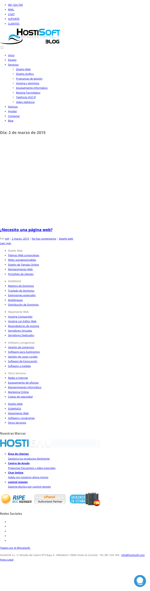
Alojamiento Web (18, 413)
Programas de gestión (29, 78)
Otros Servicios (17, 422)
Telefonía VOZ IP (26, 97)
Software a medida (19, 366)
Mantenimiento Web (20, 269)
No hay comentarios (44, 238)
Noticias (13, 106)
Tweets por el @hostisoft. (15, 548)
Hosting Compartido (20, 316)
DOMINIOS (14, 408)
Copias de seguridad (20, 396)
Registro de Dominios (21, 286)
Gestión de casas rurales (23, 356)
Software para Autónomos (24, 352)
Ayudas (12, 111)
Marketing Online (18, 392)
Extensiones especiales (22, 295)
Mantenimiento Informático (24, 387)
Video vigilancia (25, 102)
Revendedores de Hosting (23, 326)
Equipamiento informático (32, 88)
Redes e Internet (18, 378)
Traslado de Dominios (21, 290)
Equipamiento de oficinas (23, 382)
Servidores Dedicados (21, 335)
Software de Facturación (22, 361)
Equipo (12, 60)
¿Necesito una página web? (26, 229)
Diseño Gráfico (25, 74)
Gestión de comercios (21, 347)
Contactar (14, 116)
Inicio (11, 55)
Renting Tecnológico (28, 92)
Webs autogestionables (22, 260)
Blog (10, 120)
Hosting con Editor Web (22, 321)
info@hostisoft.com (133, 555)
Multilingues (15, 300)
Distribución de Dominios (23, 304)
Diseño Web (23, 69)
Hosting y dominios (27, 83)
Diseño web (66, 238)
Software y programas (21, 418)
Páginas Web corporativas (23, 255)
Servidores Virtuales (20, 330)
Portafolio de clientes (21, 274)
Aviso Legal (6, 559)
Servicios (13, 64)
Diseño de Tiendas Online (23, 264)
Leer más (5, 243)
